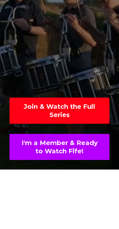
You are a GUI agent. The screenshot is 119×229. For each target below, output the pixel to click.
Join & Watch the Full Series (59, 111)
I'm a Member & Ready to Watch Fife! (60, 147)
